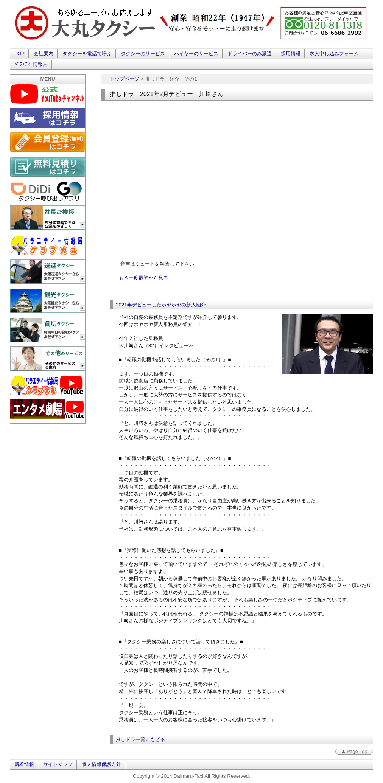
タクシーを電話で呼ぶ (87, 53)
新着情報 (24, 764)
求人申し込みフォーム (334, 53)
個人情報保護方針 (101, 764)
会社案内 (43, 53)
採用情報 (290, 53)
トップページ (124, 79)
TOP (19, 53)
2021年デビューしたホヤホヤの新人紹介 (161, 305)
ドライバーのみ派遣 (249, 53)
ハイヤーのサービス (196, 53)
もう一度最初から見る (143, 278)
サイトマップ (58, 764)
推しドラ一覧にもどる (140, 739)
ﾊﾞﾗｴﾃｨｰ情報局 (31, 64)
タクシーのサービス (143, 53)
